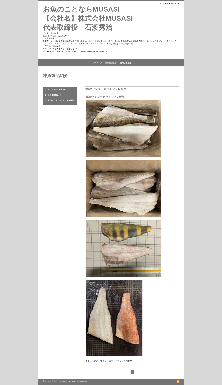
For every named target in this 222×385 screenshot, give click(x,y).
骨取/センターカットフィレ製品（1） (61, 101)
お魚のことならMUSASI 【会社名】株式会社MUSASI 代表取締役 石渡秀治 (91, 18)
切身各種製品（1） (55, 95)
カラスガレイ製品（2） (57, 89)
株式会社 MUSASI (58, 381)
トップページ (96, 63)
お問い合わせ (126, 63)
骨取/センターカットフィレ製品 (105, 96)
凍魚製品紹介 (111, 63)
